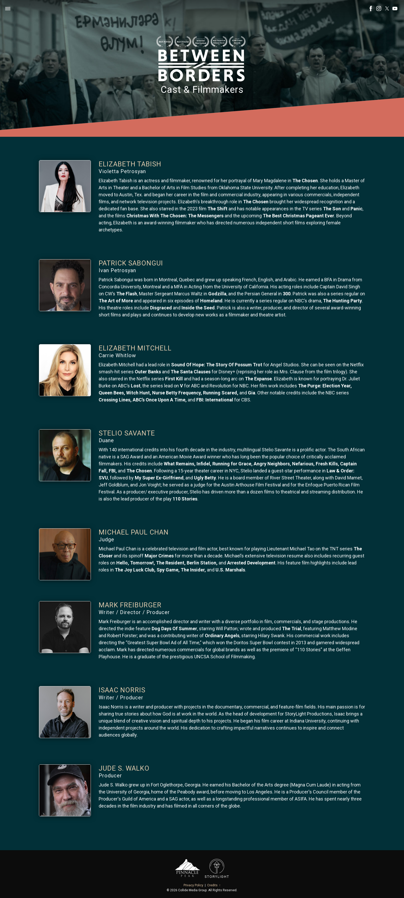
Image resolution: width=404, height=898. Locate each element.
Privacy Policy (193, 885)
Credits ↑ (214, 885)
